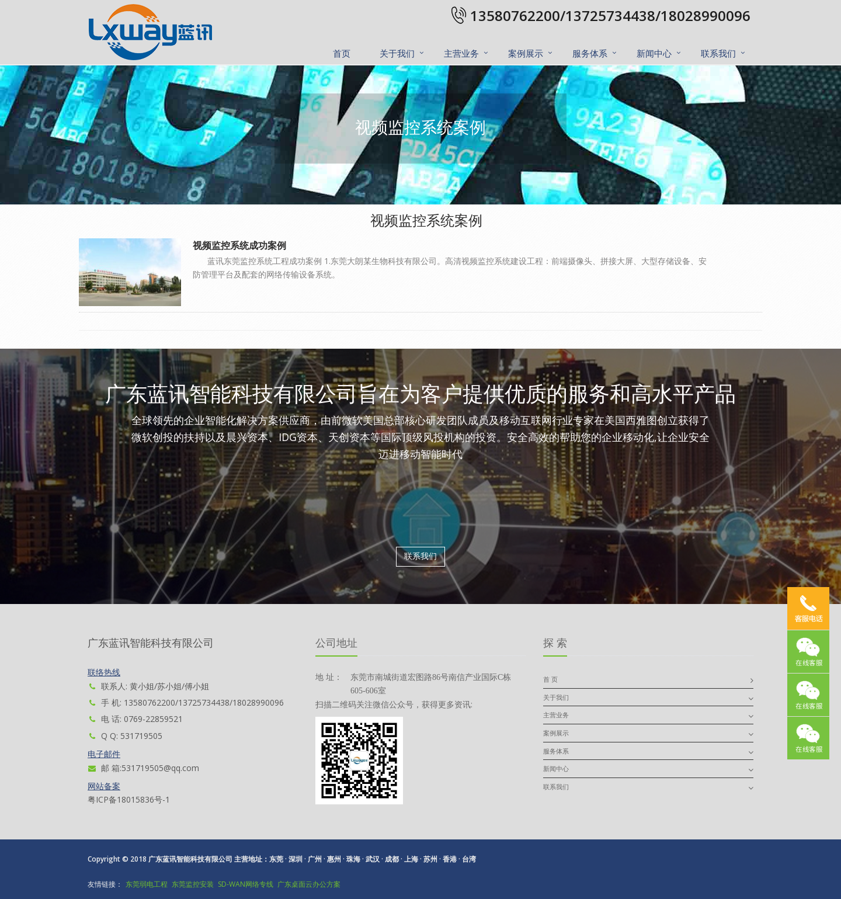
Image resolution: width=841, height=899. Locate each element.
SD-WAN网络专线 (245, 884)
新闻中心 (654, 53)
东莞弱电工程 (147, 884)
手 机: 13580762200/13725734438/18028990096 (186, 702)
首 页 (550, 679)
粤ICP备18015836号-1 (129, 799)
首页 (341, 53)
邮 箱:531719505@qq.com (143, 767)
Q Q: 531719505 (125, 735)
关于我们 (397, 53)
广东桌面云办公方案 (308, 884)
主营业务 (461, 53)
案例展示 (525, 53)
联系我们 (718, 53)
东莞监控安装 (193, 884)
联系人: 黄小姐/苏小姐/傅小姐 (148, 686)
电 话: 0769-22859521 (135, 718)
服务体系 (589, 53)
